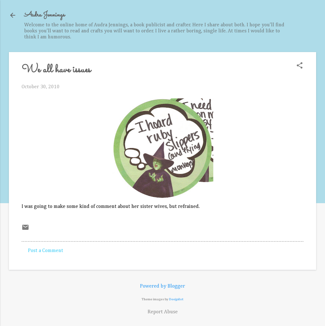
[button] (299, 66)
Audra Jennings (44, 15)
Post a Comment (45, 250)
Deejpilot (176, 299)
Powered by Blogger (162, 286)
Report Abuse (163, 312)
